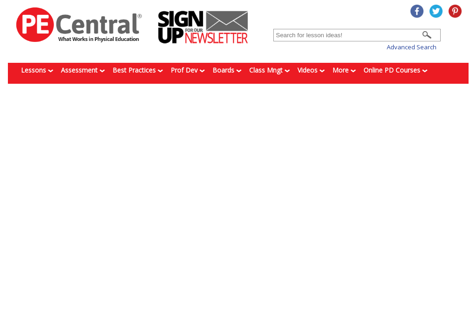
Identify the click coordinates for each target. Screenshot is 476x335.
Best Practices (137, 70)
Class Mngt (269, 70)
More (344, 70)
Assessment (83, 70)
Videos (311, 70)
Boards (227, 70)
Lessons (37, 70)
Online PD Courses (396, 70)
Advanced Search (411, 47)
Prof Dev (188, 70)
